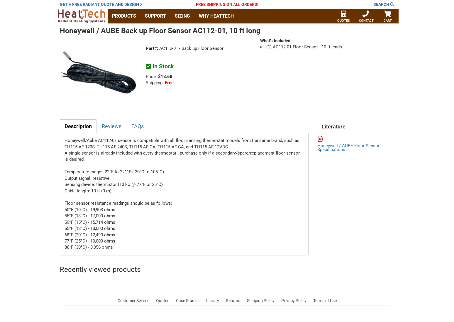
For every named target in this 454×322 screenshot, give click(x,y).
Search (383, 4)
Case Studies (187, 300)
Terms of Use (325, 300)
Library (212, 300)
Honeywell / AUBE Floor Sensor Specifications (348, 148)
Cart (387, 17)
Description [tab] (78, 126)
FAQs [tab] (137, 126)
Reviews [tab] (111, 126)
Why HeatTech (216, 16)
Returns (233, 300)
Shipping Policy (261, 300)
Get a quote (101, 4)
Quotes (343, 17)
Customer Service (133, 300)
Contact (366, 17)
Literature (333, 127)
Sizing (182, 16)
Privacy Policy (293, 300)
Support (155, 16)
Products (124, 16)
